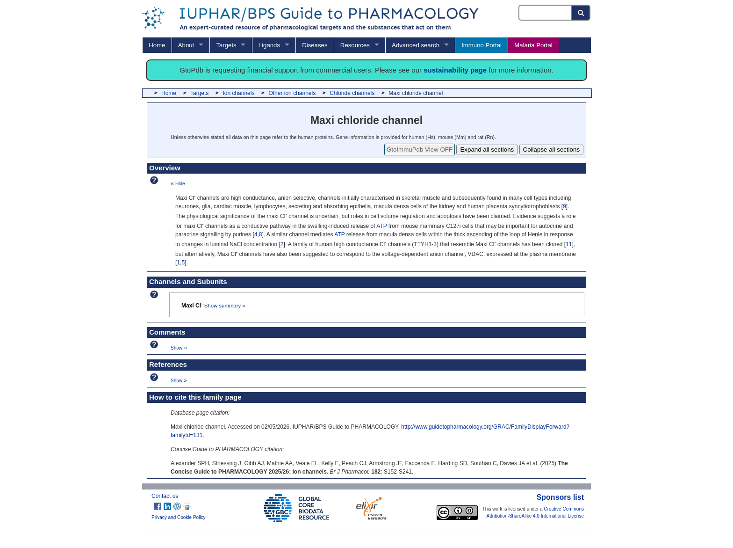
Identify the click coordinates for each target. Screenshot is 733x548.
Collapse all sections (551, 149)
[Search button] (581, 13)
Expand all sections (487, 149)
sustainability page (455, 70)
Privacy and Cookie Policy (178, 517)
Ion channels (238, 93)
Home (157, 45)
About (186, 45)
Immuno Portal (481, 45)
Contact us (164, 496)
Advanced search (415, 45)
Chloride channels (352, 93)
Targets (226, 45)
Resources (355, 45)
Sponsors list (560, 497)
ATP (381, 226)
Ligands (269, 45)
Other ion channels (292, 93)
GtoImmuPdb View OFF (420, 149)
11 (569, 244)
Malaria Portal (533, 45)
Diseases (314, 45)
